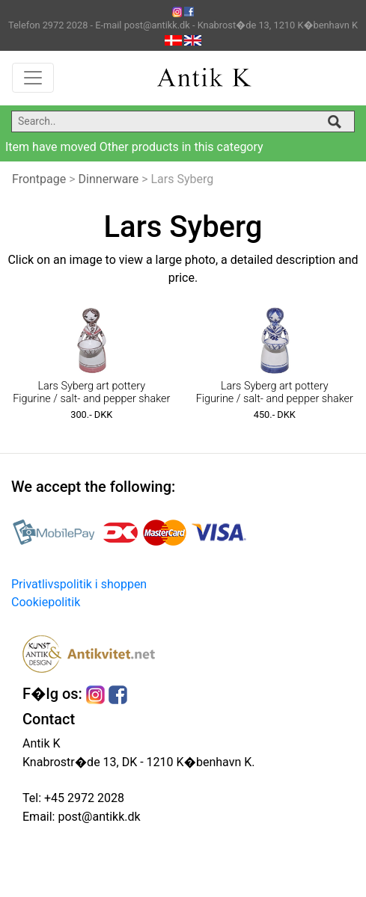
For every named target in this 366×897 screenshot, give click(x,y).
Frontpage (39, 179)
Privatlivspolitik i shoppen (79, 584)
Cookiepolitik (45, 602)
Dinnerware (109, 179)
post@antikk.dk (97, 817)
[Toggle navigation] (33, 78)
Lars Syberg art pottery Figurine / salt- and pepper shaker (91, 392)
